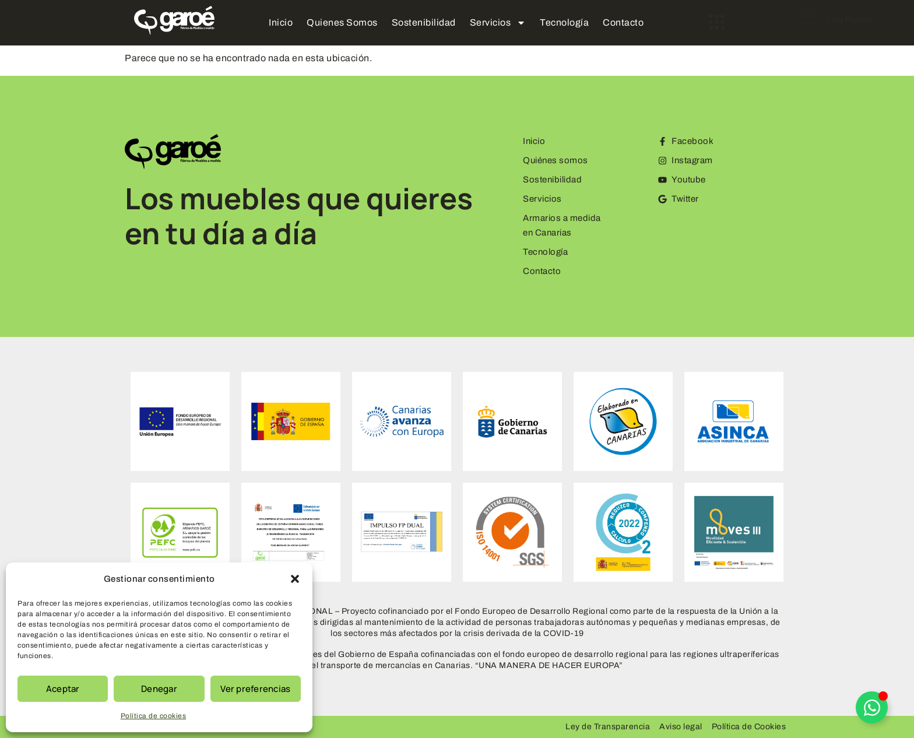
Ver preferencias (255, 689)
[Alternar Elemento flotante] (872, 707)
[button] (295, 579)
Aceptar (63, 689)
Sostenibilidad (424, 22)
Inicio (281, 22)
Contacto (623, 22)
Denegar (159, 689)
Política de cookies (154, 716)
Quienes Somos (342, 22)
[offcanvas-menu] (682, 22)
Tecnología (564, 22)
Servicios (498, 22)
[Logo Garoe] (174, 20)
